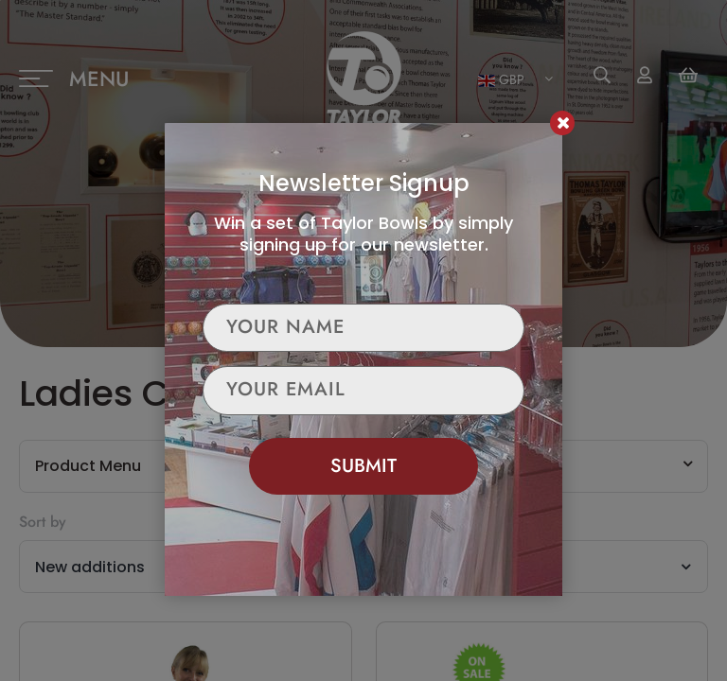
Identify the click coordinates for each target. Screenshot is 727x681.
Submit (363, 466)
